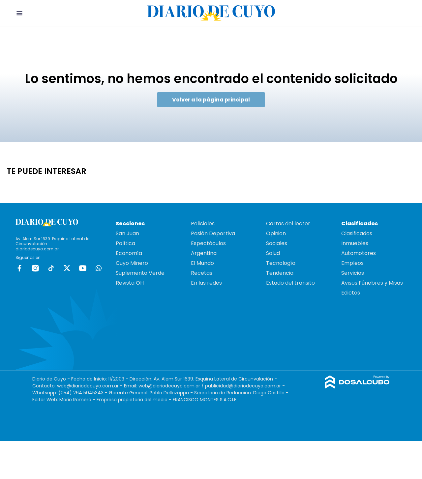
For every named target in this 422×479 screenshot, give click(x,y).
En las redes (206, 283)
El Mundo (202, 263)
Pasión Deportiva (213, 233)
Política (125, 243)
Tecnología (280, 263)
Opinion (276, 233)
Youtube (83, 268)
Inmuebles (354, 243)
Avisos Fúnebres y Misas (372, 283)
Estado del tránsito (290, 283)
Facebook (19, 268)
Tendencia (279, 273)
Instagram (35, 268)
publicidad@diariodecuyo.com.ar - (245, 385)
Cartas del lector (288, 223)
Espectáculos (208, 243)
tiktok (51, 268)
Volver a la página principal (211, 99)
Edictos (350, 292)
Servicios (352, 273)
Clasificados (356, 233)
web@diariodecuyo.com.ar (88, 385)
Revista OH (130, 283)
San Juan (127, 233)
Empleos (352, 263)
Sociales (276, 243)
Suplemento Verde (140, 273)
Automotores (358, 253)
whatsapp (99, 268)
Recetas (201, 273)
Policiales (203, 223)
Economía (129, 253)
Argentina (204, 253)
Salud (273, 253)
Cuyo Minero (132, 263)
